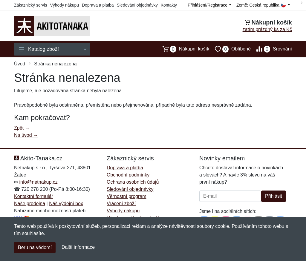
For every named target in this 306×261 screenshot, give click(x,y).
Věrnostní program (126, 196)
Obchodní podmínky (128, 174)
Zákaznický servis (30, 5)
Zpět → (22, 127)
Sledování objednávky (137, 5)
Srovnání (271, 49)
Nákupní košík (183, 49)
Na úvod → (26, 135)
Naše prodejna (29, 203)
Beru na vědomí (35, 247)
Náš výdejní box (66, 203)
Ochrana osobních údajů (133, 182)
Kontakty (169, 5)
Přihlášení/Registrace (209, 5)
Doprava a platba (98, 5)
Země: (263, 5)
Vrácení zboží (121, 203)
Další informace (78, 247)
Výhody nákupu (64, 5)
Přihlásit (273, 196)
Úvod (19, 63)
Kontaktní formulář (33, 196)
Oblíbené (230, 49)
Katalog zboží (52, 49)
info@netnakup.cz (38, 182)
